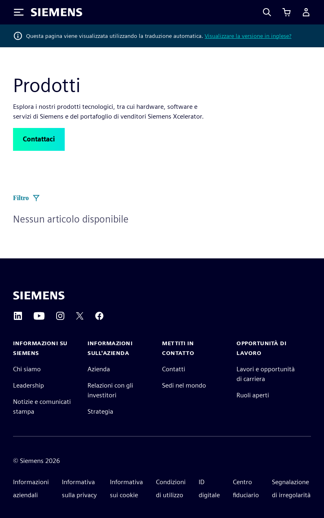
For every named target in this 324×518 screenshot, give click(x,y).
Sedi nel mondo (184, 385)
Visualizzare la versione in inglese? (248, 36)
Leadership (28, 385)
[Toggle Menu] (18, 12)
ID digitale (209, 488)
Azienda (99, 369)
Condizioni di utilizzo (171, 488)
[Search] (267, 12)
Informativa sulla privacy (79, 488)
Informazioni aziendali (31, 488)
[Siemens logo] (56, 12)
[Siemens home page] (39, 295)
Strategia (100, 411)
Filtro (26, 198)
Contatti (173, 369)
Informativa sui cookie (126, 488)
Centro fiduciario (246, 488)
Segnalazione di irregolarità (291, 488)
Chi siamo (27, 369)
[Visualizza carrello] (286, 12)
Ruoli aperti (252, 395)
